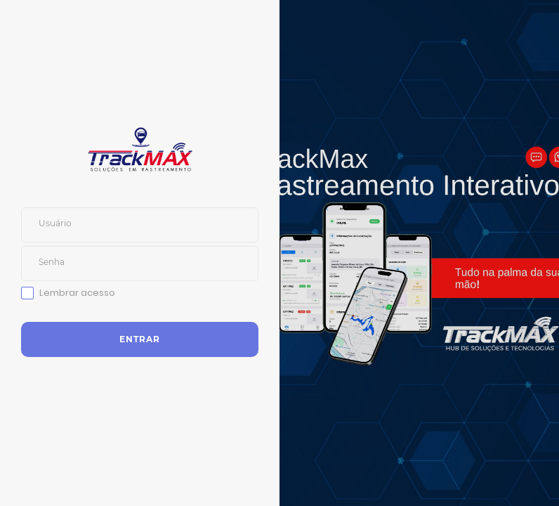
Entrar (139, 339)
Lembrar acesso (77, 293)
